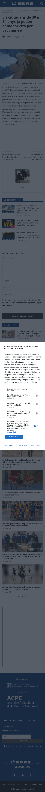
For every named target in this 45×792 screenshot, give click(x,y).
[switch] (36, 396)
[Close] (40, 346)
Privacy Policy (36, 445)
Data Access (22, 445)
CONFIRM (13, 437)
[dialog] (22, 396)
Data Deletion (9, 445)
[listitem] (22, 390)
